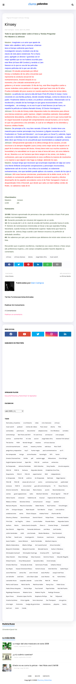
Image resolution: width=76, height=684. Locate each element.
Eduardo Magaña (62, 557)
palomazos (20, 431)
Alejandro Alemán (36, 470)
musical (42, 498)
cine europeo (60, 435)
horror (58, 454)
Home (29, 676)
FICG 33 (8, 470)
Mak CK (47, 580)
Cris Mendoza (55, 431)
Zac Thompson (51, 600)
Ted (51, 596)
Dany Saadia (51, 466)
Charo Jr (42, 525)
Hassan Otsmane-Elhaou (24, 569)
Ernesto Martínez (11, 565)
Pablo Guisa (61, 584)
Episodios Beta (39, 561)
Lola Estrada (31, 533)
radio (31, 494)
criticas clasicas (19, 257)
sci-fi (61, 450)
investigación (29, 537)
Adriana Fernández (25, 466)
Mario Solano (37, 490)
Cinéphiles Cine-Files (52, 470)
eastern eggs (40, 458)
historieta (19, 604)
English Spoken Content (14, 462)
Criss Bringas (63, 505)
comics (8, 438)
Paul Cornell (39, 588)
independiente (55, 474)
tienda (24, 608)
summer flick (18, 438)
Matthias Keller (38, 584)
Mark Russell (30, 509)
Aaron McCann (23, 541)
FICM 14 (16, 470)
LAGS (22, 533)
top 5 (26, 450)
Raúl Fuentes (51, 505)
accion (36, 438)
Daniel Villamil (37, 517)
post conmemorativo (50, 450)
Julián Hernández (11, 533)
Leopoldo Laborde (25, 580)
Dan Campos (9, 30)
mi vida (28, 438)
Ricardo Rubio (50, 521)
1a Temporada (10, 478)
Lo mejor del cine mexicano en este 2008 (31, 643)
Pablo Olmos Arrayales (13, 588)
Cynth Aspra (56, 553)
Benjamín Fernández (12, 549)
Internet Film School (62, 438)
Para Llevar (43, 427)
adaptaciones (42, 431)
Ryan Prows (10, 596)
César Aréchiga (23, 557)
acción (47, 490)
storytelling (61, 537)
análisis (29, 478)
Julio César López (32, 576)
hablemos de (32, 498)
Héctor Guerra (10, 498)
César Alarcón (10, 557)
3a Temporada (10, 466)
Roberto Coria (27, 592)
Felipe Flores (50, 517)
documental (31, 431)
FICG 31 (19, 474)
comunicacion (38, 502)
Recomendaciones (59, 490)
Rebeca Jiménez (11, 502)
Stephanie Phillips (41, 596)
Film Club (9, 521)
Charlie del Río (56, 513)
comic (40, 482)
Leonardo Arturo (11, 580)
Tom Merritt (41, 509)
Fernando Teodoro (62, 517)
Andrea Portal (43, 513)
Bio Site (37, 676)
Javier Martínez (11, 573)
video (37, 423)
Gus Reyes (9, 569)
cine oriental (27, 486)
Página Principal (12, 18)
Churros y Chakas (11, 517)
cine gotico (62, 600)
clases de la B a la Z (28, 482)
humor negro (35, 450)
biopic (50, 509)
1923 (46, 474)
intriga (21, 454)
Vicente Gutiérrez (11, 600)
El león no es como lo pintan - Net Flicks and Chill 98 (35, 665)
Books (16, 525)
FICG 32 (36, 462)
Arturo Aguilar (55, 494)
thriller (26, 458)
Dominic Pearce (49, 557)
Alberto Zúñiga (27, 545)
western (56, 502)
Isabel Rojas (64, 569)
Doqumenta (10, 474)
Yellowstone (52, 458)
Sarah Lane (18, 537)
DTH (7, 509)
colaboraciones (11, 513)
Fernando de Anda (26, 565)
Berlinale (50, 478)
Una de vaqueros (63, 466)
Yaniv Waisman (38, 600)
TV (54, 486)
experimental (37, 474)
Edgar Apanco (60, 478)
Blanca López (25, 490)
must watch (54, 257)
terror (17, 608)
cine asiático (60, 509)
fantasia (25, 470)
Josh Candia (57, 529)
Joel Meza (47, 529)
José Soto (20, 576)
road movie (50, 537)
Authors (8, 525)
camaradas (9, 431)
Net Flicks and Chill (24, 435)
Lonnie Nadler (37, 521)
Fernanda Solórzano (33, 529)
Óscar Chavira (63, 486)
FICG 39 (16, 482)
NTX (51, 454)
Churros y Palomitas (44, 680)
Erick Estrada (51, 561)
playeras (56, 604)
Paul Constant (57, 533)
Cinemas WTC (44, 553)
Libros (28, 521)
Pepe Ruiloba (50, 588)
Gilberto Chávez (56, 565)
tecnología (43, 454)
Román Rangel (27, 442)
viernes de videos (31, 427)
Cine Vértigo (63, 458)
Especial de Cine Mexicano (56, 498)
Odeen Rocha (39, 505)
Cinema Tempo (53, 525)
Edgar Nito (20, 529)
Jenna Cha (22, 573)
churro (25, 446)
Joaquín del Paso (58, 573)
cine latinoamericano (13, 446)
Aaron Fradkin (10, 541)
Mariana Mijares (11, 505)
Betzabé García (43, 549)
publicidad (64, 482)
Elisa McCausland (24, 561)
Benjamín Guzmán (29, 549)
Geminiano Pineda (41, 565)
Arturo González (55, 545)
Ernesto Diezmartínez (13, 458)
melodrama (46, 604)
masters (38, 442)
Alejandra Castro (63, 521)
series (21, 513)
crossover (21, 498)
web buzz (48, 446)
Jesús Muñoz (45, 573)
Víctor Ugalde (25, 600)
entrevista (55, 462)
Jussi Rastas (45, 576)
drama (30, 257)
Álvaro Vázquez (31, 513)
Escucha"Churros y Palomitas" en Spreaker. (21, 396)
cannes (8, 494)
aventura (45, 462)
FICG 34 (27, 474)
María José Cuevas (12, 584)
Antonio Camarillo (12, 490)
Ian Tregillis (19, 521)
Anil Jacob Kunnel (41, 545)
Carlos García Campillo (29, 525)
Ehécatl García (11, 561)
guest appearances (20, 494)
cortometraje (10, 435)
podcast (20, 427)
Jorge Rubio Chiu (41, 257)
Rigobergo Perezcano (13, 592)
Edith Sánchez (38, 466)
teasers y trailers (36, 446)
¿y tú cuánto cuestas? (23, 654)
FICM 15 (17, 486)
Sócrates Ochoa (25, 502)
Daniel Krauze (25, 517)
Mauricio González (26, 505)
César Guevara (35, 557)
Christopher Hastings (30, 553)
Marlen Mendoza (44, 533)
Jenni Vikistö (33, 573)
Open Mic (28, 462)
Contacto (46, 676)
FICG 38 (8, 482)
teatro (64, 604)
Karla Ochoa (61, 576)
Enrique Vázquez (17, 509)
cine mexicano (46, 423)
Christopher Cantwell (13, 553)
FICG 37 (66, 494)
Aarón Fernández (36, 541)
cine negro (9, 604)
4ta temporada (11, 454)
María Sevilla (25, 584)
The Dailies (9, 442)
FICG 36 (20, 478)
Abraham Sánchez (42, 494)
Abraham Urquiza (51, 541)
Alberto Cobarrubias (12, 545)
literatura (40, 537)
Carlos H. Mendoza (57, 549)
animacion (48, 435)
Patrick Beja (28, 588)
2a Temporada (39, 478)
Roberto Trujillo (40, 592)
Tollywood (58, 596)
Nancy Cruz (49, 584)
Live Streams (27, 423)
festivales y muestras (13, 423)
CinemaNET (65, 525)
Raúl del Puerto (62, 588)
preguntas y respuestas (13, 450)
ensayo (48, 502)
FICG (59, 427)
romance (9, 486)
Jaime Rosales (31, 454)
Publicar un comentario (13, 314)
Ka (53, 576)
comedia (65, 431)
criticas (21, 18)
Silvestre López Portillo (24, 596)
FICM (18, 442)
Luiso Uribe (38, 580)
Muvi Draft (57, 446)
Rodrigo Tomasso (54, 592)
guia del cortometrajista (42, 486)
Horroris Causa (40, 569)
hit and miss (38, 435)
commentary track (51, 482)
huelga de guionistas (33, 604)
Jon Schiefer (10, 576)
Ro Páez (8, 537)
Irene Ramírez (52, 569)
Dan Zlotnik (10, 529)
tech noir (9, 608)
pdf (32, 458)
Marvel (55, 580)
